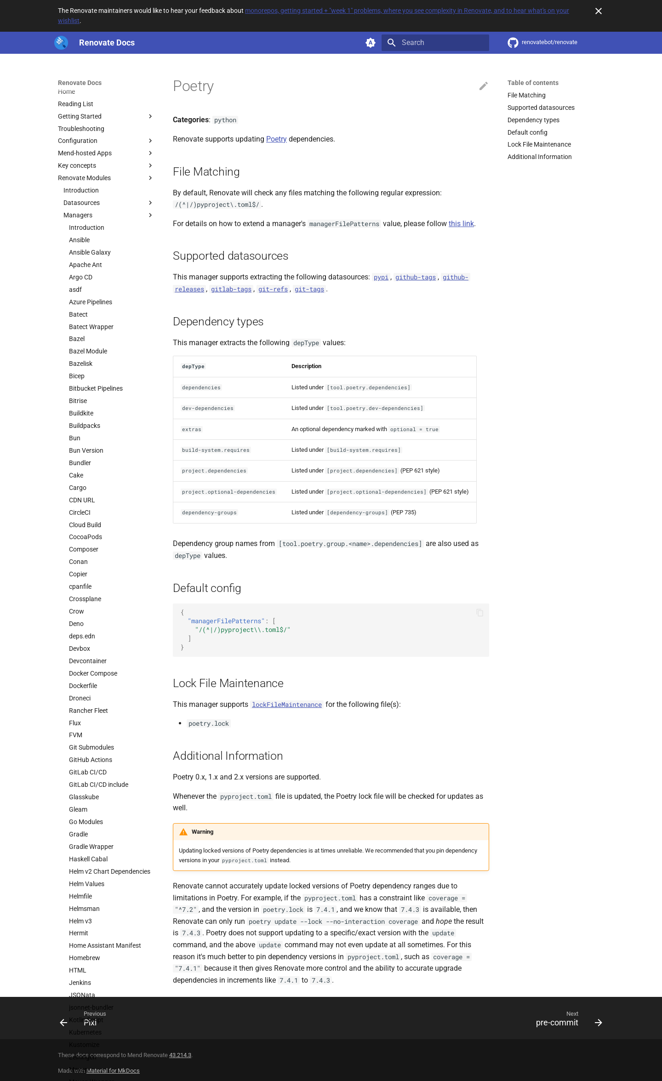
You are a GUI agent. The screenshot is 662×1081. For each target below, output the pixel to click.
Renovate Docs (80, 82)
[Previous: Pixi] (86, 1021)
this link (461, 223)
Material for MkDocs (113, 1070)
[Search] (435, 42)
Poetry (276, 139)
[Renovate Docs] (61, 43)
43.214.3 (180, 1055)
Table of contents (533, 82)
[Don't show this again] (598, 11)
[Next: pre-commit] (566, 1021)
